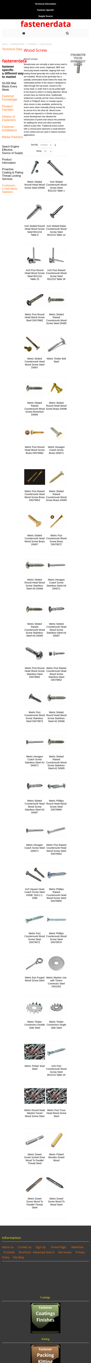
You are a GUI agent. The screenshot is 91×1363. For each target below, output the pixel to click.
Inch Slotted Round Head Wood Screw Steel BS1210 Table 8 (34, 230)
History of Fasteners (9, 118)
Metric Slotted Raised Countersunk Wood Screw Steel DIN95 (56, 319)
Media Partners (12, 137)
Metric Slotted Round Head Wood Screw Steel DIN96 (35, 184)
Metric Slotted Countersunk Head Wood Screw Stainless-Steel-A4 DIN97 (56, 630)
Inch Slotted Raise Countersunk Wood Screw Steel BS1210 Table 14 (56, 230)
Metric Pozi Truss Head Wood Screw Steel (56, 1113)
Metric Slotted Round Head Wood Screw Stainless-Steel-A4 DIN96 (35, 584)
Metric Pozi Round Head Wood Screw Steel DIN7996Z (35, 317)
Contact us (24, 1247)
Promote (9, 1252)
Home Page (58, 1247)
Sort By (34, 145)
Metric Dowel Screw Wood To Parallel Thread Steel (34, 1203)
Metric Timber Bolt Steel (56, 360)
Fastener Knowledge (9, 97)
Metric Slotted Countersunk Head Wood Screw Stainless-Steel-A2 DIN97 (35, 806)
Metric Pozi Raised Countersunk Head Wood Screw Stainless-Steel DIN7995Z (56, 674)
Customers (8, 185)
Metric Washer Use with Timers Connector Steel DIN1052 (56, 982)
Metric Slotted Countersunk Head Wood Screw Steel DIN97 (35, 363)
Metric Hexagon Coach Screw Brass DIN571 (56, 450)
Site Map (18, 1257)
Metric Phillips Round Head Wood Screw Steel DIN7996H (56, 805)
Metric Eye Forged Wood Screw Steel (34, 979)
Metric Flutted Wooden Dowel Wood (56, 1157)
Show (38, 151)
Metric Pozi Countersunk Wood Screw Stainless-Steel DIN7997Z (34, 717)
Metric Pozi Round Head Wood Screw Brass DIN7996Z (35, 450)
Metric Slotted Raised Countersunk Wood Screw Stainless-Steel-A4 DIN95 (34, 630)
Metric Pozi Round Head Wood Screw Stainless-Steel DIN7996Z (35, 672)
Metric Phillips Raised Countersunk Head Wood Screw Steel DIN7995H (56, 895)
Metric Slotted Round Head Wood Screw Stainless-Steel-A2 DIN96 (56, 717)
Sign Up (41, 1247)
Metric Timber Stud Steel (35, 1067)
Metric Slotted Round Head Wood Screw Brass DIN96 (56, 405)
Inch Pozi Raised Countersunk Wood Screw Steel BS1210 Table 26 (56, 274)
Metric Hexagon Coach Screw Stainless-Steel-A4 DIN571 (56, 584)
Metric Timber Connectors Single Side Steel (56, 1024)
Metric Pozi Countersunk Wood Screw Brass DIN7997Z (56, 540)
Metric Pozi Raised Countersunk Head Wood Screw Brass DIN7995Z (35, 496)
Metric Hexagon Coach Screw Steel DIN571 (34, 848)
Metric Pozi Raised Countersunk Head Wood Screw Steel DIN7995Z (56, 849)
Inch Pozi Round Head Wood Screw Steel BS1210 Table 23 (35, 274)
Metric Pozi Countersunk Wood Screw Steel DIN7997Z (34, 938)
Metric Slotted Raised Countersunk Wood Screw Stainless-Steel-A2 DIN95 (56, 762)
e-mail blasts (9, 188)
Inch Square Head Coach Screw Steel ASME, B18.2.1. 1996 (34, 893)
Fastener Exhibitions (9, 128)
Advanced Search (43, 1252)
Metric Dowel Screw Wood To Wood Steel (56, 1201)
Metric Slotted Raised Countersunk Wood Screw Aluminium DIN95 (34, 408)
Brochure (25, 1252)
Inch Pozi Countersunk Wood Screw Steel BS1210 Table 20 (56, 1070)
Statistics (7, 191)
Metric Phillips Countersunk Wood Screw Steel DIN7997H (56, 938)
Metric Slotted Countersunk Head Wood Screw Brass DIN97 (35, 540)
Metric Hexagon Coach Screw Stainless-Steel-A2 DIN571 (34, 761)
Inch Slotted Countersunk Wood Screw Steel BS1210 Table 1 (56, 186)
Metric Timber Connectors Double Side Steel (34, 1024)
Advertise (77, 1247)
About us (8, 1247)
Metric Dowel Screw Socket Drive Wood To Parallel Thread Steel (34, 1159)
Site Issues (65, 1252)
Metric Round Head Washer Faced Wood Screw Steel (34, 1113)
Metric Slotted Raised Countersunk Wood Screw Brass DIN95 (56, 496)
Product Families (7, 108)
